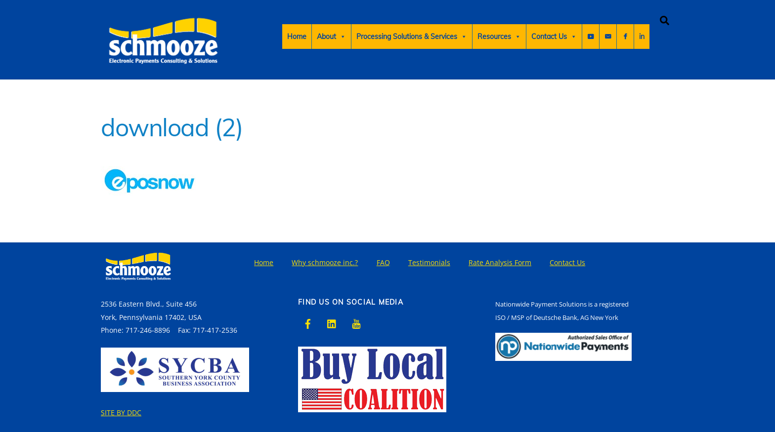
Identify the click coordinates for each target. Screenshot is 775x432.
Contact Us (554, 36)
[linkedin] (332, 322)
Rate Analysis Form (500, 262)
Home (296, 36)
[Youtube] (590, 36)
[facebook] (308, 322)
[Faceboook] (623, 36)
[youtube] (356, 322)
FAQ (383, 262)
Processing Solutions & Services (411, 36)
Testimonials (429, 262)
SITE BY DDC (121, 412)
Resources (499, 36)
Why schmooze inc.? (325, 262)
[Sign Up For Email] (641, 36)
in (607, 36)
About (331, 36)
